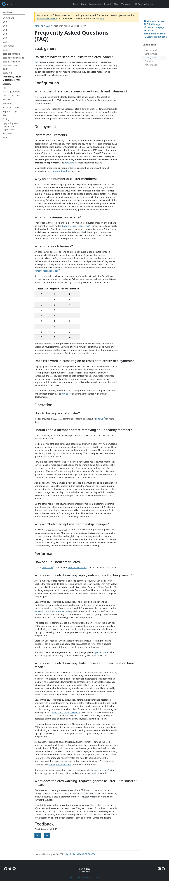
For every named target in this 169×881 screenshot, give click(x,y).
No (47, 835)
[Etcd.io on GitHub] (163, 869)
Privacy (78, 877)
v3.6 (102, 18)
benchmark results (77, 567)
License (96, 877)
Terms (72, 877)
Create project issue (155, 36)
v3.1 (48, 25)
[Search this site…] (150, 4)
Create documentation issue (154, 32)
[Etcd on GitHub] (159, 869)
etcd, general (150, 50)
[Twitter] (9, 869)
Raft (36, 62)
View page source (154, 21)
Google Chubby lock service (75, 225)
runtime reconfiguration (46, 270)
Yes (37, 835)
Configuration (151, 53)
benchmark (47, 567)
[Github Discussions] (14, 869)
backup (100, 418)
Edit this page (152, 24)
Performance (150, 64)
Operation (149, 61)
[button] (126, 4)
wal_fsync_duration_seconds (66, 712)
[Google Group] (5, 869)
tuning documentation (60, 764)
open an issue (101, 652)
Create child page (154, 27)
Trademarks (87, 877)
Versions (38, 25)
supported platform (61, 171)
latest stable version (47, 18)
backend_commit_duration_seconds (52, 611)
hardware (69, 162)
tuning (65, 393)
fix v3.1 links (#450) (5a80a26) (80, 854)
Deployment (150, 57)
